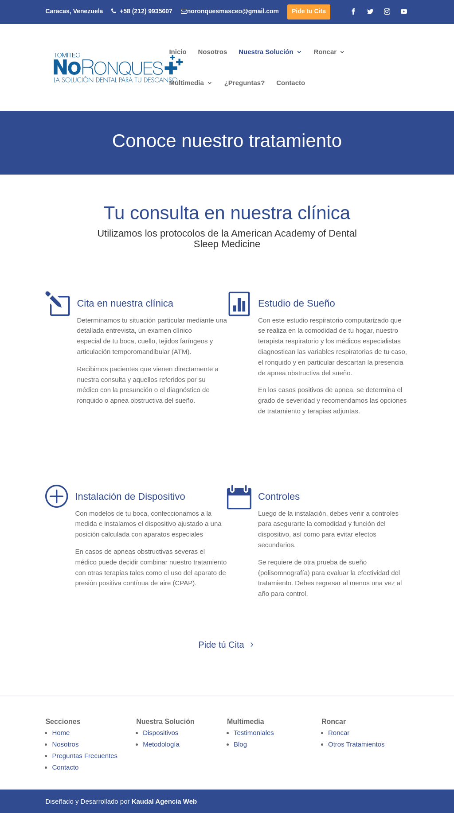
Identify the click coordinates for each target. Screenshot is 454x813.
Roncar (325, 52)
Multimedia (186, 83)
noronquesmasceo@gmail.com (230, 11)
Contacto (290, 83)
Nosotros (212, 52)
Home (61, 732)
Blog (240, 744)
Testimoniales (254, 732)
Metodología (161, 744)
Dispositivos (160, 732)
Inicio (177, 52)
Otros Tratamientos (356, 744)
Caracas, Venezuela (74, 11)
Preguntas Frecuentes (84, 755)
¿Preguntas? (244, 83)
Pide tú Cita (221, 645)
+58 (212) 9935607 (141, 11)
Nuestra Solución (266, 52)
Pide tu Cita (309, 11)
